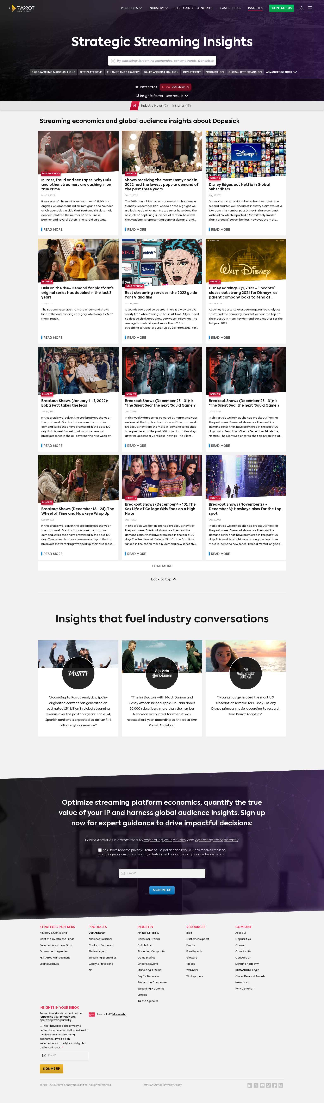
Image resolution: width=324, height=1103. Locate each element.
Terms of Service (152, 1085)
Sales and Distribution (161, 72)
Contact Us (282, 8)
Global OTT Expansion (245, 72)
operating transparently (216, 840)
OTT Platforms (91, 72)
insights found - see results (162, 96)
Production (214, 72)
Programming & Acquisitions (53, 72)
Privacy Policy (173, 1085)
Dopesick (175, 87)
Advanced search (279, 72)
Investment (192, 72)
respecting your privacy (165, 840)
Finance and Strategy (123, 72)
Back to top (161, 579)
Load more (162, 566)
